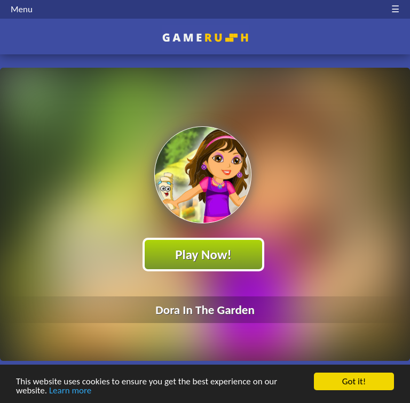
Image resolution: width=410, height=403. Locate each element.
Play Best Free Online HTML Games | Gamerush (205, 37)
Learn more (70, 391)
